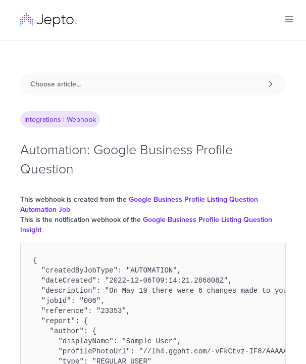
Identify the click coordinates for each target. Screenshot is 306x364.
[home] (48, 20)
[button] (289, 19)
